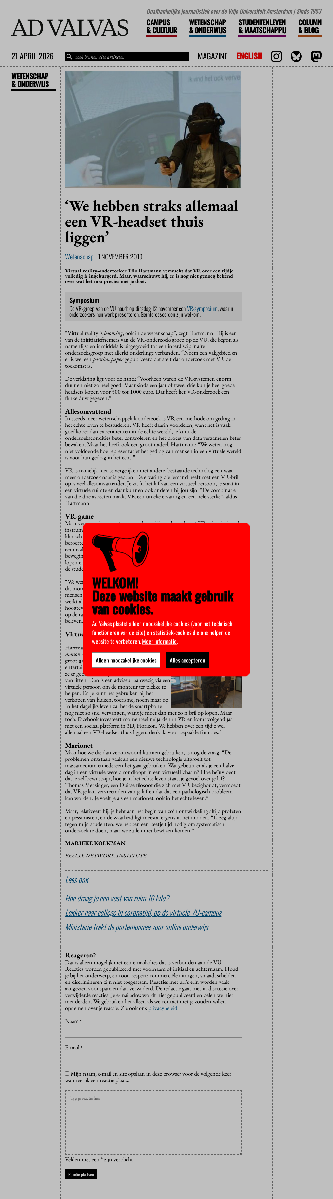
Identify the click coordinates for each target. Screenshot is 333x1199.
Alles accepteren (187, 660)
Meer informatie (159, 641)
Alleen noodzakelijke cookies (126, 660)
